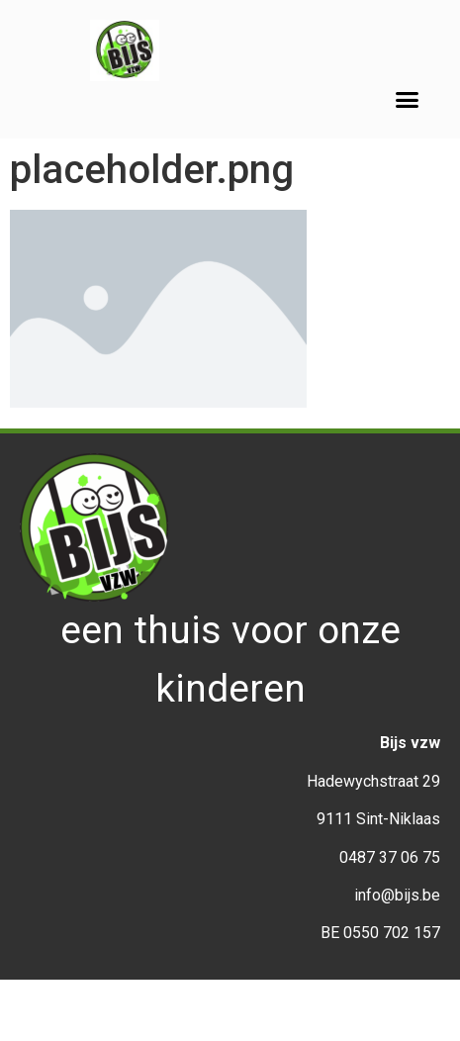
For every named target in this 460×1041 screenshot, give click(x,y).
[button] (407, 100)
